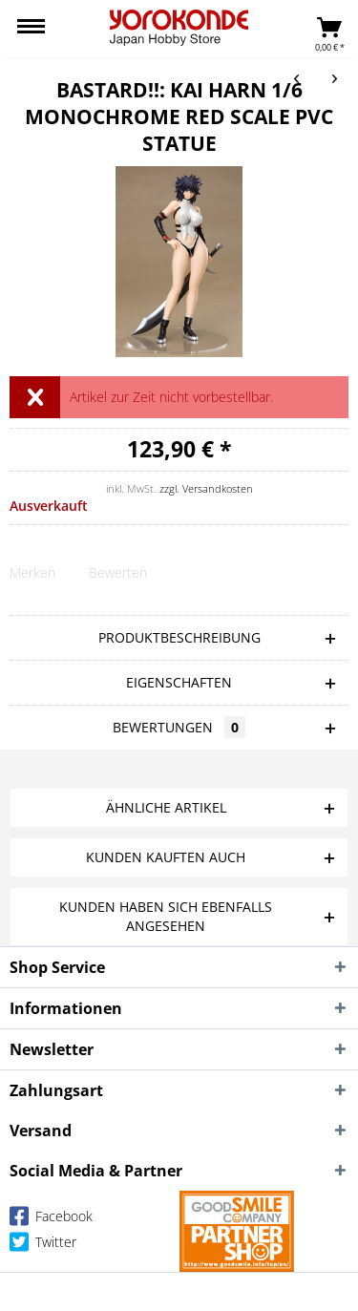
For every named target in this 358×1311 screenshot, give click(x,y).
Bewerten (118, 572)
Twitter (43, 1246)
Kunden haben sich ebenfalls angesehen (165, 916)
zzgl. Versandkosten (206, 488)
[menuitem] (31, 28)
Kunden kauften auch (165, 857)
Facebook (51, 1220)
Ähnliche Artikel (166, 807)
